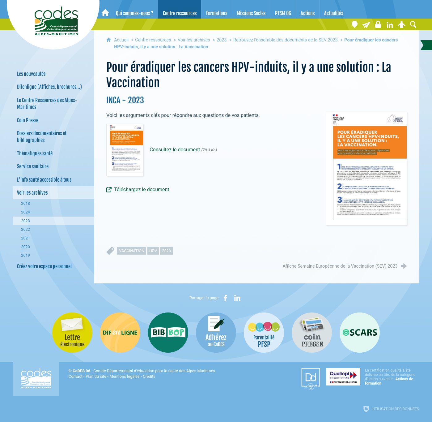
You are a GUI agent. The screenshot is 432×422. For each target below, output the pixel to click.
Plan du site (96, 376)
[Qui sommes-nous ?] (134, 9)
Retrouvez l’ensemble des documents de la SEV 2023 (285, 40)
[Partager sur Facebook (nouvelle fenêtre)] (225, 298)
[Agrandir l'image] (366, 168)
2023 (222, 40)
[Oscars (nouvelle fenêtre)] (360, 332)
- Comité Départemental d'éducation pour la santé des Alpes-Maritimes (144, 370)
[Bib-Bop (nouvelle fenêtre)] (168, 332)
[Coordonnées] (354, 24)
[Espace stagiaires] (378, 24)
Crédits (149, 376)
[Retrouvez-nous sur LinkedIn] (390, 24)
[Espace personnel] (401, 24)
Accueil (122, 40)
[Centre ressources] (179, 9)
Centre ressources (153, 40)
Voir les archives (194, 40)
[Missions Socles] (251, 9)
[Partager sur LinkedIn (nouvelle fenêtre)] (237, 298)
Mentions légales (125, 376)
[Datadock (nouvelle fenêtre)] (310, 379)
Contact (76, 376)
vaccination (131, 250)
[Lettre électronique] (366, 24)
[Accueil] (105, 9)
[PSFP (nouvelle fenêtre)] (264, 332)
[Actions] (307, 9)
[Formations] (216, 9)
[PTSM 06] (283, 9)
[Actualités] (334, 9)
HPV (153, 250)
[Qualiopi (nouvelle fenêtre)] (372, 376)
